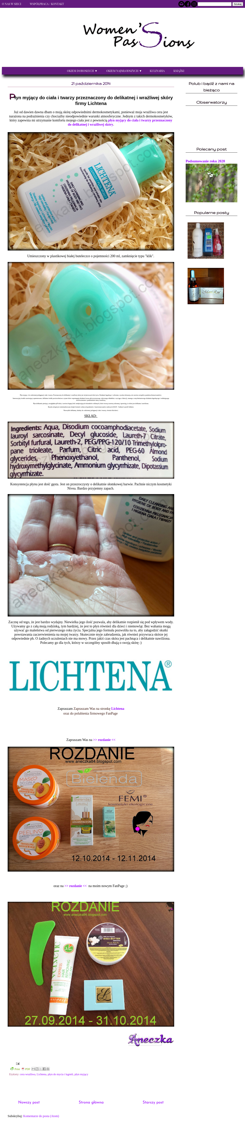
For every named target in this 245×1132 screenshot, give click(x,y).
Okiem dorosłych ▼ (82, 71)
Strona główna (91, 1102)
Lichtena (117, 709)
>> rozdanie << (104, 740)
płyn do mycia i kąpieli (60, 1074)
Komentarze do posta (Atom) (41, 1116)
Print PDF (20, 1069)
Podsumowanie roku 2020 (205, 161)
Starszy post (153, 1102)
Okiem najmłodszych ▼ (124, 71)
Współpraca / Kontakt (47, 4)
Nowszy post (29, 1102)
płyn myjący (81, 1074)
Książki (178, 71)
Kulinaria (157, 71)
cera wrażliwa (27, 1074)
